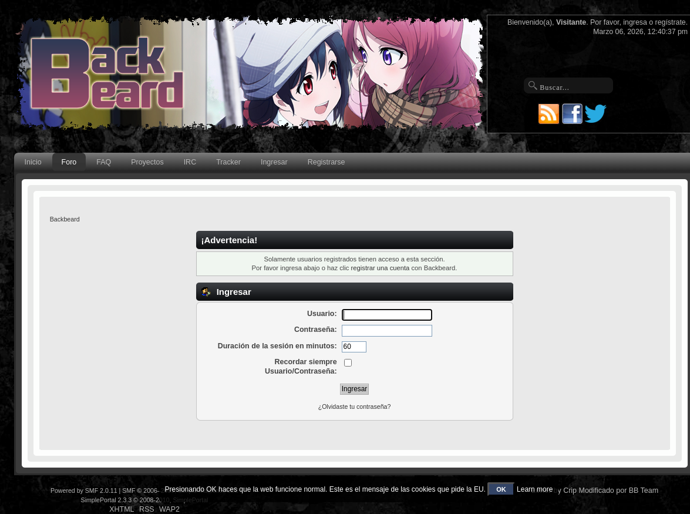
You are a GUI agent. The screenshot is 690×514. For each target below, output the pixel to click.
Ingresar (274, 162)
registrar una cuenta (380, 267)
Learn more (535, 489)
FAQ (103, 162)
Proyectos (147, 162)
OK (501, 489)
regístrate (670, 22)
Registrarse (326, 162)
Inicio (33, 162)
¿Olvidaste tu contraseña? (354, 406)
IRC (190, 162)
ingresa (635, 22)
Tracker (228, 162)
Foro (69, 162)
